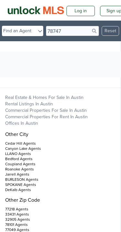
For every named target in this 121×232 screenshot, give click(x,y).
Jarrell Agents (17, 174)
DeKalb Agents (18, 189)
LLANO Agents (18, 153)
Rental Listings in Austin (29, 104)
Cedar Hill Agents (20, 143)
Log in (81, 10)
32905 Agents (17, 219)
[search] (72, 31)
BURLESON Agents (21, 179)
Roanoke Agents (19, 169)
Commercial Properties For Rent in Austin (46, 116)
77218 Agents (16, 209)
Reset (110, 30)
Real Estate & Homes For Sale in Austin (44, 97)
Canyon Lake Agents (23, 148)
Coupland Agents (20, 164)
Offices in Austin (21, 123)
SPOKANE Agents (20, 184)
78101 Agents (16, 224)
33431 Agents (17, 214)
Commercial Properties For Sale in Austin (46, 110)
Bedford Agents (19, 158)
